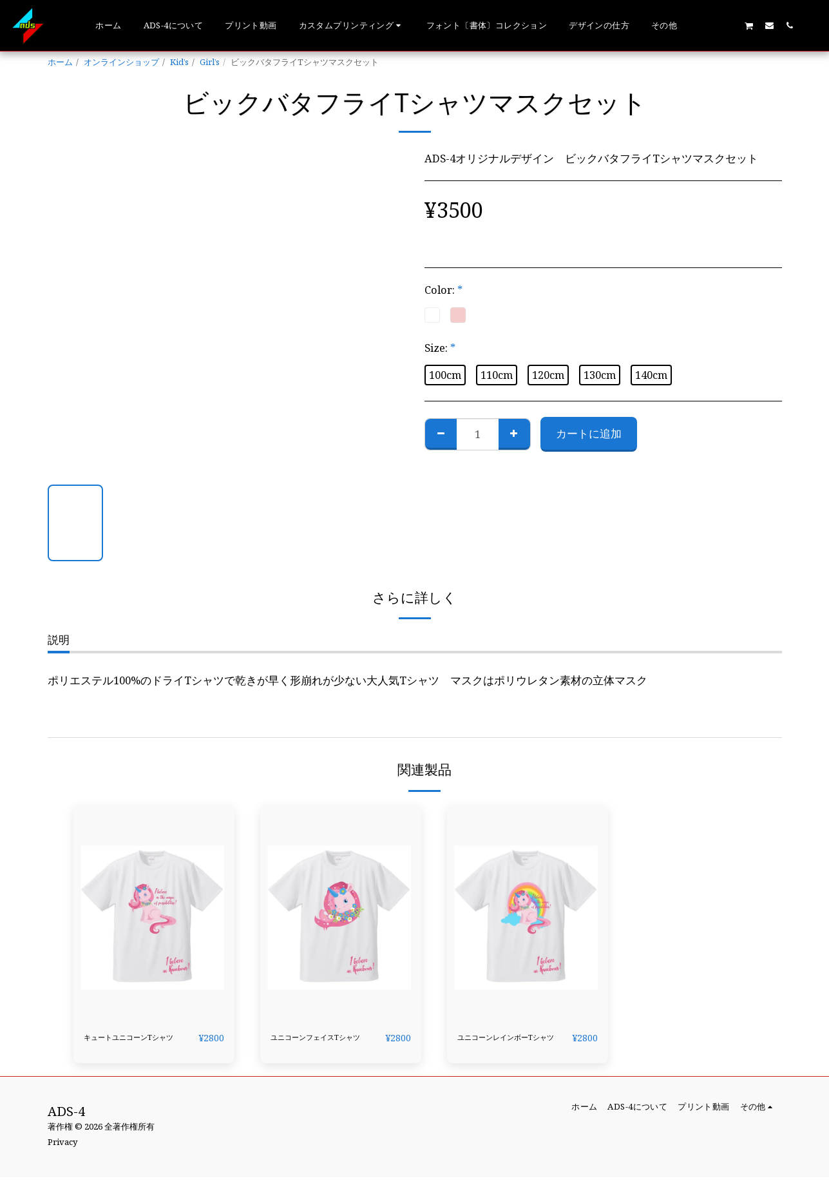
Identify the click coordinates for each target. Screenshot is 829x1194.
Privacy (62, 1158)
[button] (352, 26)
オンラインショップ (121, 62)
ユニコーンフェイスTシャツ (323, 1045)
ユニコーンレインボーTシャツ (512, 1045)
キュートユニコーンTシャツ (136, 1045)
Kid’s (179, 62)
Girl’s (210, 62)
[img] (153, 912)
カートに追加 (589, 433)
